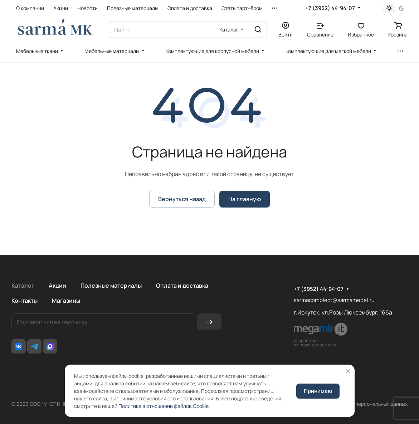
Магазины (66, 300)
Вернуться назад (182, 199)
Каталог (22, 285)
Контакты (24, 300)
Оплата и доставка (182, 285)
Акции (57, 285)
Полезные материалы (111, 285)
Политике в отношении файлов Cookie (163, 406)
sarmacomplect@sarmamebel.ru (334, 300)
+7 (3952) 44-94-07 (330, 8)
